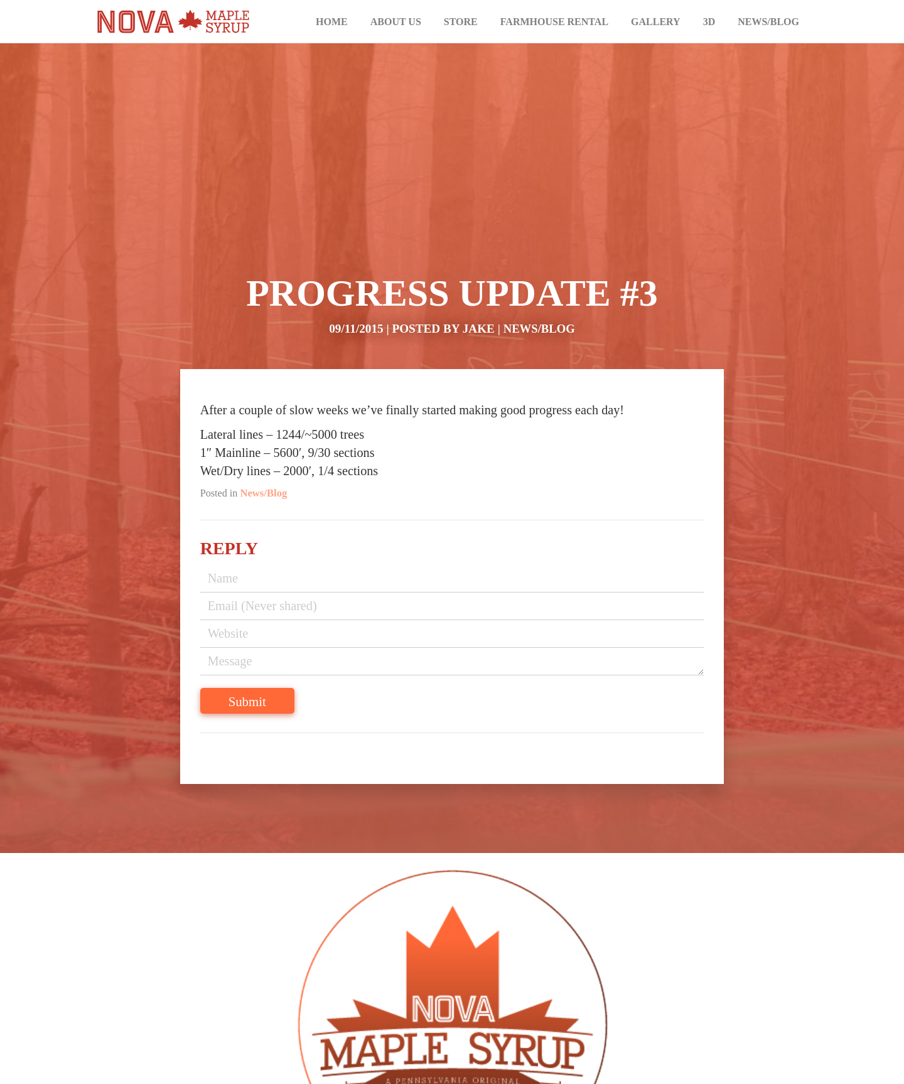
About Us (395, 21)
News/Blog (768, 21)
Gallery (656, 21)
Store (461, 21)
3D (709, 21)
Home (332, 21)
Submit (276, 711)
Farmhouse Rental (554, 21)
